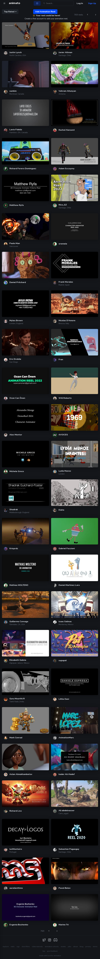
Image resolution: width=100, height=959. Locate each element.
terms (95, 946)
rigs (18, 946)
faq (44, 951)
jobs (69, 946)
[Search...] (58, 3)
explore (6, 946)
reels (13, 946)
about (75, 946)
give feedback (52, 951)
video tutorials (37, 946)
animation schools (52, 946)
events (63, 946)
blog (81, 946)
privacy (88, 946)
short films (26, 946)
